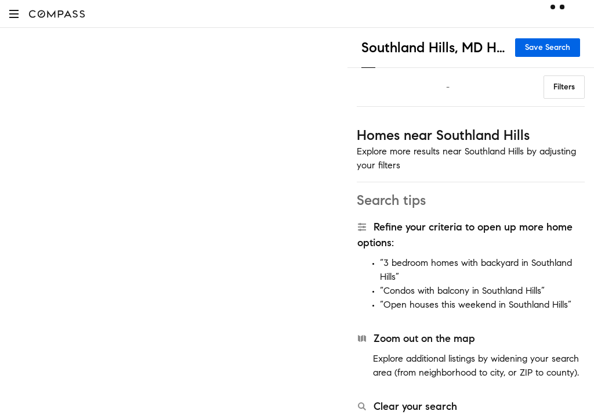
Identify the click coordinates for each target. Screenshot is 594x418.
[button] (14, 13)
